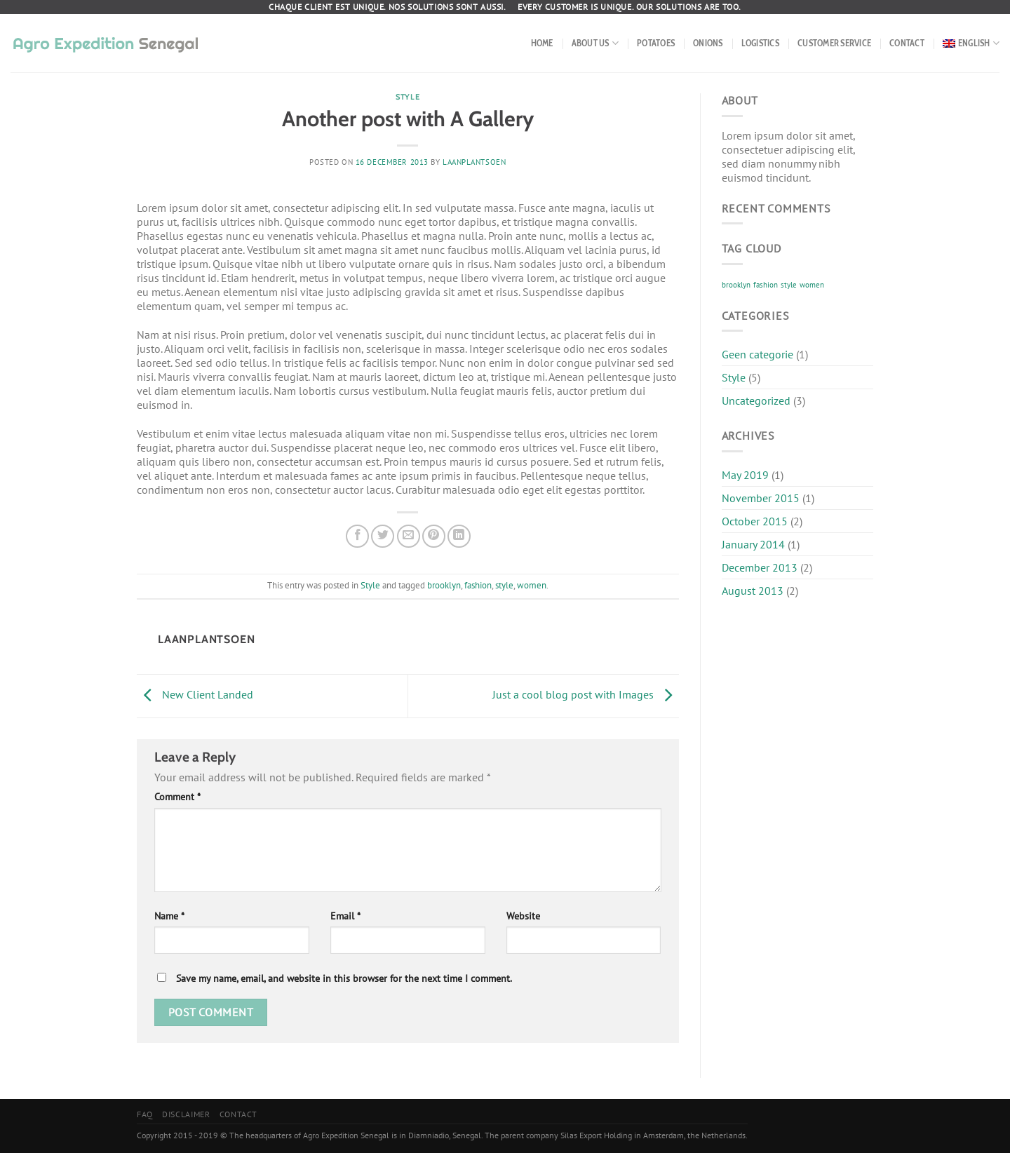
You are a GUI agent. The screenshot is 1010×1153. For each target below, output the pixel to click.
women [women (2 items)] (812, 285)
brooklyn (444, 585)
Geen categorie (757, 354)
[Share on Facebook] (357, 536)
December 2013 (759, 567)
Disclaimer (186, 1114)
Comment (177, 796)
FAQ (145, 1114)
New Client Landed (195, 694)
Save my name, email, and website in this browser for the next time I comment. (344, 978)
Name (169, 915)
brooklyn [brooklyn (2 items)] (736, 285)
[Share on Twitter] (382, 536)
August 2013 (752, 591)
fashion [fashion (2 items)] (765, 285)
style (504, 585)
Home (542, 43)
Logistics (760, 43)
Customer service (834, 43)
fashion (478, 585)
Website (523, 915)
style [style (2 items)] (789, 285)
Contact (906, 43)
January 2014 (753, 544)
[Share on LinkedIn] (459, 536)
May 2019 (745, 475)
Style (407, 97)
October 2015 (755, 521)
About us (595, 43)
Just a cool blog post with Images (585, 694)
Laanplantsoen (474, 162)
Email (345, 915)
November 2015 (761, 498)
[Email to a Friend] (408, 536)
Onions (708, 43)
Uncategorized (756, 400)
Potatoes (656, 43)
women (531, 585)
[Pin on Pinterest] (433, 536)
